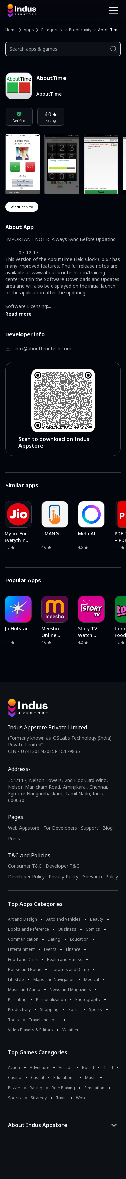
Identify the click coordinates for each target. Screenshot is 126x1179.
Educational (64, 1077)
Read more (18, 314)
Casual (37, 1077)
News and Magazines (70, 989)
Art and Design (22, 919)
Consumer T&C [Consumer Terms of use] (25, 866)
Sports (95, 1009)
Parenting (17, 999)
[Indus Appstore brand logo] (32, 10)
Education (79, 939)
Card (108, 1067)
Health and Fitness (64, 959)
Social (74, 1009)
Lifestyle (16, 979)
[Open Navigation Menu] (114, 11)
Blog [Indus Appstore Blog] (107, 828)
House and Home (24, 969)
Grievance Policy (100, 876)
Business (67, 929)
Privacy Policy (63, 876)
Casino (15, 1077)
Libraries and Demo (70, 969)
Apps (29, 30)
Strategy (39, 1098)
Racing (36, 1088)
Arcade (66, 1067)
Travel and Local (44, 1020)
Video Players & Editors (30, 1030)
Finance (73, 949)
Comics (93, 929)
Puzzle (14, 1088)
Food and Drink (23, 959)
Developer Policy (26, 876)
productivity (22, 207)
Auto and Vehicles (63, 919)
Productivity (80, 30)
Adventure (39, 1067)
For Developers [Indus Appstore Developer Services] (60, 828)
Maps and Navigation (54, 979)
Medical (91, 979)
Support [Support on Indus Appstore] (89, 828)
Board (88, 1067)
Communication (23, 939)
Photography (87, 999)
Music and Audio (24, 989)
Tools (13, 1020)
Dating (54, 939)
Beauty (96, 919)
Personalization (51, 999)
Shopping (49, 1009)
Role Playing (63, 1088)
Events (50, 949)
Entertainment (21, 949)
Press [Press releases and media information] (14, 838)
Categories (51, 30)
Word (81, 1098)
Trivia (61, 1098)
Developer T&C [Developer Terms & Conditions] (62, 866)
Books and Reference (28, 929)
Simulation (94, 1088)
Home (11, 30)
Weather (70, 1030)
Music (90, 1077)
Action (14, 1067)
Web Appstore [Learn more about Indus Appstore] (23, 828)
